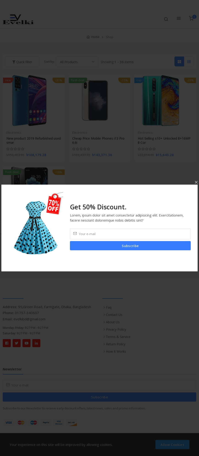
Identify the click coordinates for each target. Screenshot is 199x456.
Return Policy (115, 344)
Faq (108, 307)
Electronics (13, 132)
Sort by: (49, 61)
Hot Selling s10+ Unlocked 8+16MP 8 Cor (164, 140)
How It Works (116, 351)
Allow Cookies (172, 444)
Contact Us (114, 314)
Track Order (14, 5)
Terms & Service (118, 337)
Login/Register (184, 5)
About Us (113, 322)
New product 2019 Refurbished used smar (33, 140)
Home (95, 37)
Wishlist (139, 5)
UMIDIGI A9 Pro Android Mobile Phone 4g (30, 232)
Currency (160, 5)
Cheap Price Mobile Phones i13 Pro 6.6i (98, 140)
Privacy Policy (116, 329)
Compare (36, 5)
